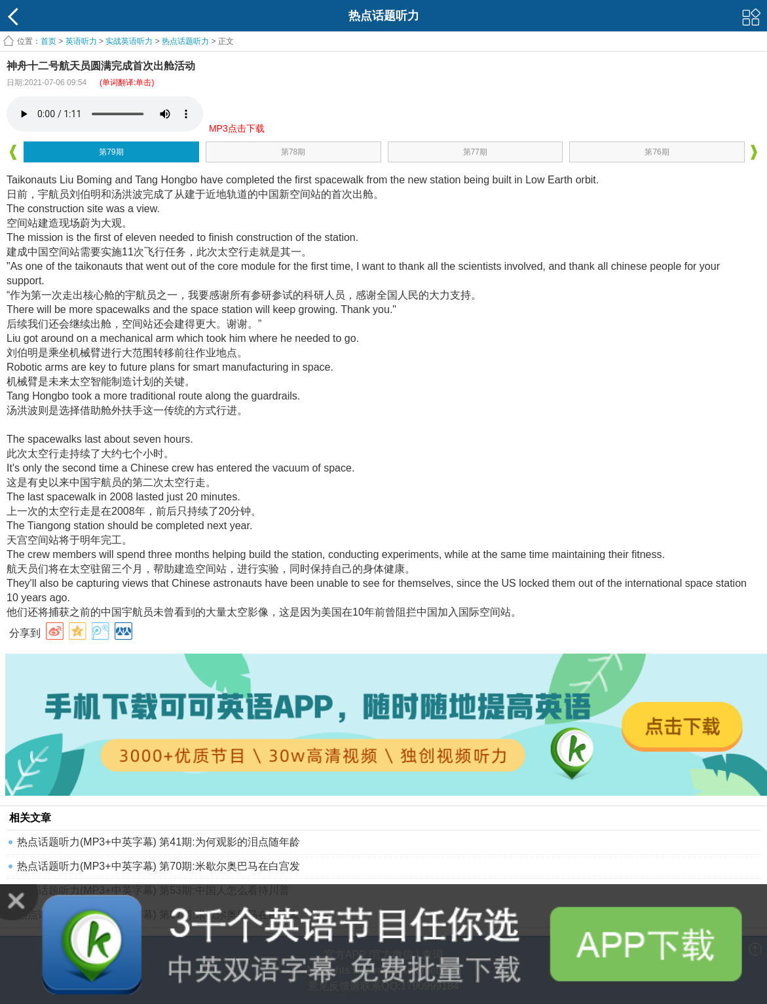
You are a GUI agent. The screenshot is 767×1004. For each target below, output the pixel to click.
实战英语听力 (129, 41)
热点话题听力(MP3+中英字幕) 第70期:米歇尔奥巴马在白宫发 (158, 866)
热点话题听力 (185, 41)
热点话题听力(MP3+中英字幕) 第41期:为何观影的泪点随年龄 (158, 841)
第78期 (293, 152)
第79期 (111, 152)
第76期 (657, 152)
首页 (48, 41)
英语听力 (81, 41)
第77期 (475, 152)
